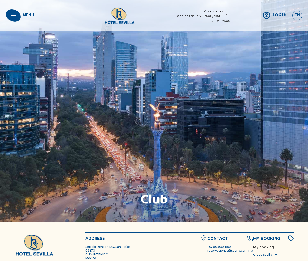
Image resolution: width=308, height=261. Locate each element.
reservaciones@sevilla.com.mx (230, 250)
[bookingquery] (263, 247)
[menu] (13, 15)
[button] (265, 254)
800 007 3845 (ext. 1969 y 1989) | (200, 16)
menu (28, 15)
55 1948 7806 (221, 21)
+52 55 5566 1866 (219, 246)
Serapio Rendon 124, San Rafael (108, 246)
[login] (274, 15)
